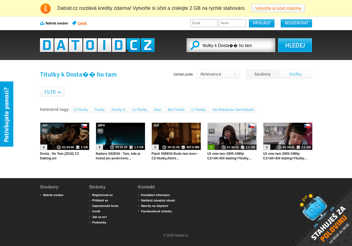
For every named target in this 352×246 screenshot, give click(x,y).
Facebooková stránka (155, 211)
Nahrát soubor (54, 23)
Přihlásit (262, 23)
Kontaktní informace (154, 195)
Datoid (97, 45)
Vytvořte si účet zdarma (278, 8)
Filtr (50, 92)
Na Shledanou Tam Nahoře (233, 110)
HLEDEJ (295, 45)
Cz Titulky (81, 110)
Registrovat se (101, 195)
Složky (295, 74)
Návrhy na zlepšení (153, 205)
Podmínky (97, 222)
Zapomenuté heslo (104, 205)
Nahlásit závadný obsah (156, 200)
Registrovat (296, 23)
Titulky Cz (119, 110)
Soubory (262, 74)
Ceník (79, 23)
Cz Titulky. (198, 110)
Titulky (100, 110)
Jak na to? (98, 217)
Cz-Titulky (139, 110)
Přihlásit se (98, 200)
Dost (157, 110)
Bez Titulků (176, 110)
